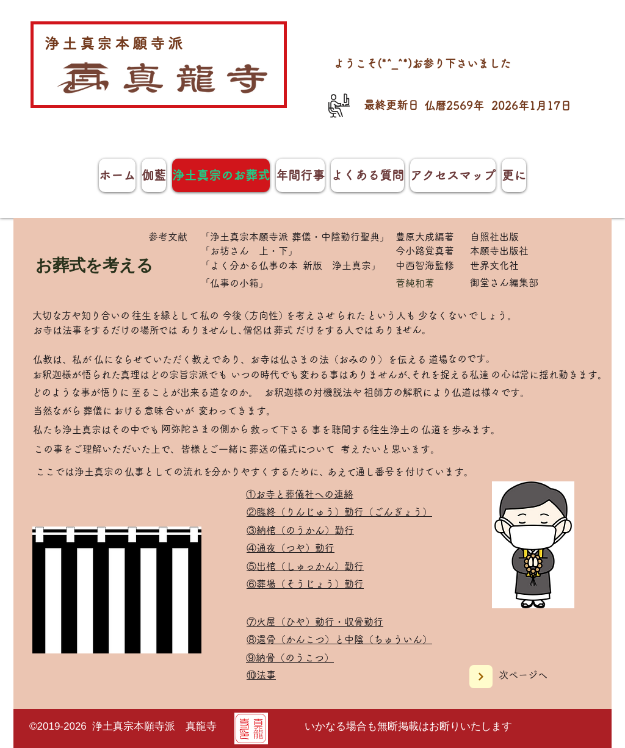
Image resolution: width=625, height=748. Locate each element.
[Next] (481, 676)
